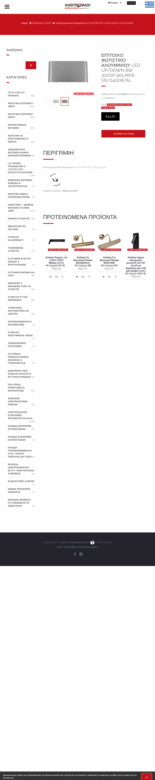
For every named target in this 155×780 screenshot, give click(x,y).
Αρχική (24, 23)
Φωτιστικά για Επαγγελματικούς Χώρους (18, 138)
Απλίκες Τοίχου (108, 108)
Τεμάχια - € (115, 3)
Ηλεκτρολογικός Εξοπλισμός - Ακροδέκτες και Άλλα (20, 415)
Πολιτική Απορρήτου (88, 547)
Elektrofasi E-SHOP (42, 23)
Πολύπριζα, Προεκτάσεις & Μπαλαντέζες (16, 387)
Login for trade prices (83, 94)
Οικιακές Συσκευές (19, 218)
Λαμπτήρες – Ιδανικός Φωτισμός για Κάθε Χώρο (21, 208)
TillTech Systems (101, 542)
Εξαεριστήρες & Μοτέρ (21, 481)
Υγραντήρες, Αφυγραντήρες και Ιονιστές (18, 311)
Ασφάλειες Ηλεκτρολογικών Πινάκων (17, 401)
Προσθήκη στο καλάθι (123, 134)
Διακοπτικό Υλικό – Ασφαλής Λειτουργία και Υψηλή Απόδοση (19, 374)
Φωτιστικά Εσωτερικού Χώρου (119, 105)
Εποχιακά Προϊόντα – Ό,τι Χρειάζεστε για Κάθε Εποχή (20, 503)
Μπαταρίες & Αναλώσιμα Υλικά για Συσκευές (19, 286)
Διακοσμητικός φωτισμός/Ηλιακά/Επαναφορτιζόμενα (19, 152)
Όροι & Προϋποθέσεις (67, 547)
